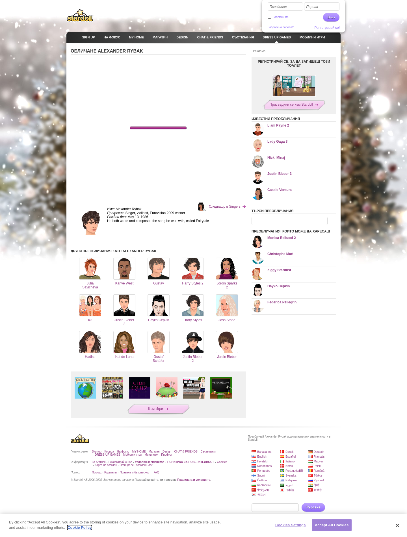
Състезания (208, 451)
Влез (331, 17)
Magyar (318, 461)
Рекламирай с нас (120, 462)
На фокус (123, 451)
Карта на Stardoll (105, 465)
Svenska (290, 475)
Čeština (262, 480)
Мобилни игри (132, 454)
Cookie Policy (80, 527)
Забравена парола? (281, 27)
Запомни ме (281, 17)
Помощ (96, 472)
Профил (166, 454)
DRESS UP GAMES (107, 454)
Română (319, 470)
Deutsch (319, 451)
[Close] (397, 525)
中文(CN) (263, 490)
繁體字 (318, 490)
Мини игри (151, 454)
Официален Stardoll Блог (136, 465)
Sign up (96, 451)
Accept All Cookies (332, 525)
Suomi (261, 475)
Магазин (154, 451)
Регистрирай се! (327, 28)
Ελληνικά (291, 480)
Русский (319, 480)
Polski (317, 466)
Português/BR (294, 470)
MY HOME (139, 451)
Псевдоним (278, 7)
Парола (312, 7)
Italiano (290, 461)
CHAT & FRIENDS (186, 451)
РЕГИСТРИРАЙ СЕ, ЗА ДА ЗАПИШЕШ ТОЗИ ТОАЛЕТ (294, 64)
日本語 (289, 490)
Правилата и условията (193, 479)
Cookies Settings (290, 525)
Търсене (313, 507)
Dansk (289, 451)
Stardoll (80, 15)
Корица (109, 451)
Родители (110, 472)
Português (263, 470)
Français (319, 456)
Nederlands (264, 466)
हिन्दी (316, 485)
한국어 (261, 494)
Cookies (222, 462)
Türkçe (318, 475)
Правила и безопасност (135, 472)
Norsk (289, 466)
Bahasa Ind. (264, 451)
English (262, 456)
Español (290, 456)
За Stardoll (98, 462)
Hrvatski (262, 461)
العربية (289, 485)
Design (167, 451)
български (263, 485)
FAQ (156, 472)
